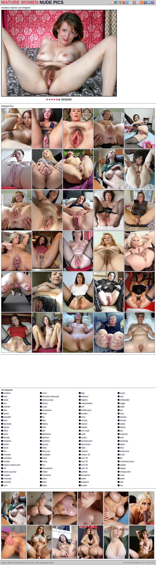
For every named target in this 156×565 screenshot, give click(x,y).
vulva (121, 475)
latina (43, 485)
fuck (43, 427)
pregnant (84, 482)
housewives (46, 468)
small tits (123, 434)
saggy (121, 403)
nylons (83, 437)
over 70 (83, 468)
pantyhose (84, 475)
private (83, 485)
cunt (4, 485)
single (121, 424)
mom (82, 417)
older (82, 448)
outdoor (83, 451)
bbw (4, 410)
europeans (46, 410)
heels (43, 458)
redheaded (123, 400)
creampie (6, 479)
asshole (5, 407)
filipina (44, 424)
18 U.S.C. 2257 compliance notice (40, 563)
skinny (122, 427)
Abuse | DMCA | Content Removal (14, 563)
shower (122, 420)
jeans (43, 479)
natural (83, 424)
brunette (6, 455)
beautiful (6, 417)
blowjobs (6, 441)
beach (5, 414)
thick (121, 448)
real (120, 396)
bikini (4, 431)
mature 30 (84, 455)
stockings (123, 441)
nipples (83, 427)
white (121, 479)
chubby (5, 461)
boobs (5, 444)
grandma (45, 441)
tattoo (121, 444)
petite (82, 479)
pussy (121, 393)
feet (43, 420)
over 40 (83, 458)
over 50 (83, 461)
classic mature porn (10, 465)
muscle (83, 420)
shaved (122, 417)
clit (3, 468)
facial (43, 414)
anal (4, 396)
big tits (5, 427)
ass (3, 403)
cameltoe (6, 458)
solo (121, 437)
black (4, 434)
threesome (123, 451)
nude (82, 434)
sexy (121, 414)
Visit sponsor (66, 99)
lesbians (83, 396)
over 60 (83, 465)
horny (43, 461)
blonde (5, 437)
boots (4, 448)
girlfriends (45, 434)
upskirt (122, 465)
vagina (122, 468)
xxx (120, 485)
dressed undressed (49, 396)
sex (120, 410)
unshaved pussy (126, 461)
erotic (43, 407)
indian (43, 472)
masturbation (85, 403)
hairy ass (45, 451)
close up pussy (8, 472)
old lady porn (85, 441)
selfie (121, 407)
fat (42, 417)
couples (5, 475)
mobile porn (85, 410)
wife (120, 482)
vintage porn (124, 472)
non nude (84, 431)
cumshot (6, 482)
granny (44, 444)
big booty (6, 424)
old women (85, 444)
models (83, 414)
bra (3, 451)
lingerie (83, 400)
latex (43, 482)
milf (81, 407)
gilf (42, 431)
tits (120, 458)
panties (83, 472)
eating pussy (46, 400)
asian (4, 400)
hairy (43, 448)
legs (82, 393)
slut (120, 431)
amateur (6, 393)
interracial (45, 475)
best (4, 420)
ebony (44, 403)
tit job (121, 455)
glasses (44, 437)
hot (42, 465)
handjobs (45, 455)
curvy (43, 393)
